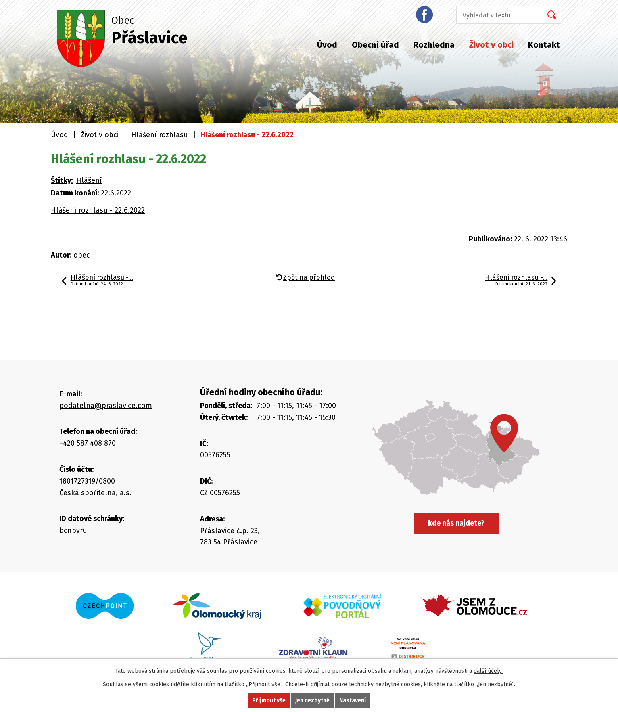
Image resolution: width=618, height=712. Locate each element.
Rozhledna (434, 45)
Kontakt (544, 45)
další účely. (488, 671)
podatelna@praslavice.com (105, 405)
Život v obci (491, 45)
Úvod (327, 45)
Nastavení (352, 700)
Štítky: (62, 180)
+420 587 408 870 (87, 443)
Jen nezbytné (312, 700)
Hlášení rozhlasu (159, 134)
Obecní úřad (375, 45)
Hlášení (89, 180)
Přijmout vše (269, 700)
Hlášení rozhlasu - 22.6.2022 (98, 210)
